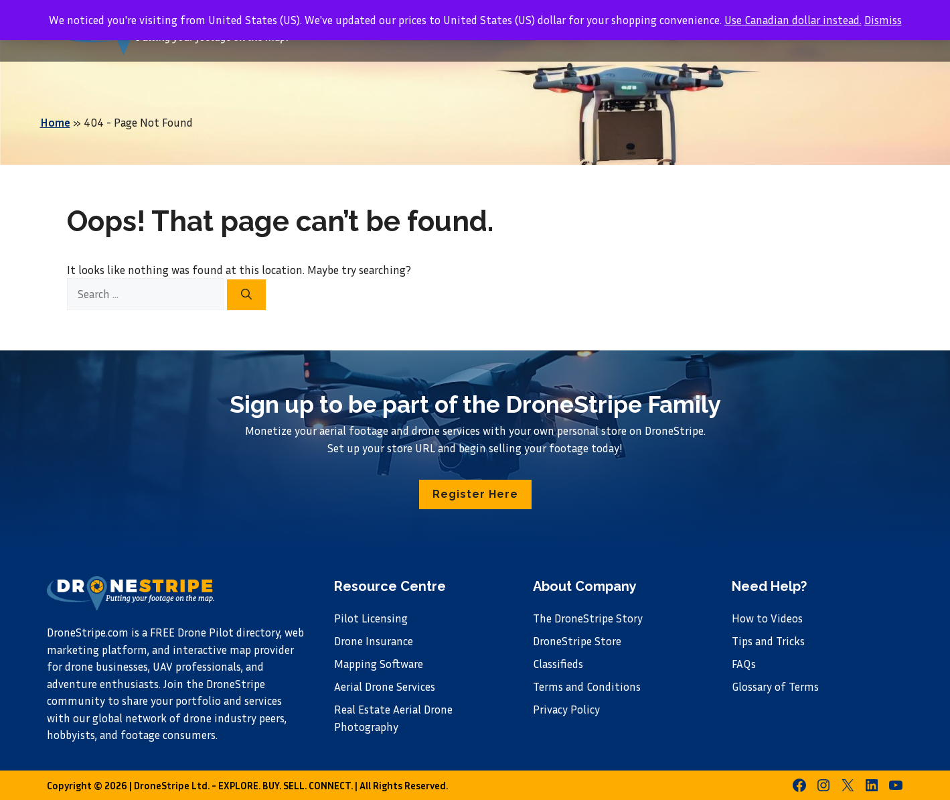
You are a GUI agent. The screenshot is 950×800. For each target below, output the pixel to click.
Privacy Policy (566, 709)
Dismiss (883, 20)
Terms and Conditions (587, 686)
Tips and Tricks (768, 641)
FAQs (744, 664)
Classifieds (558, 664)
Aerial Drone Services (384, 686)
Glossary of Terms (775, 686)
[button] (475, 494)
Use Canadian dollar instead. (793, 20)
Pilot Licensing (371, 618)
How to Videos (767, 618)
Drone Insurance (373, 641)
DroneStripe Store (577, 641)
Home (55, 122)
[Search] (246, 294)
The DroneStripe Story (588, 618)
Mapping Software (378, 664)
